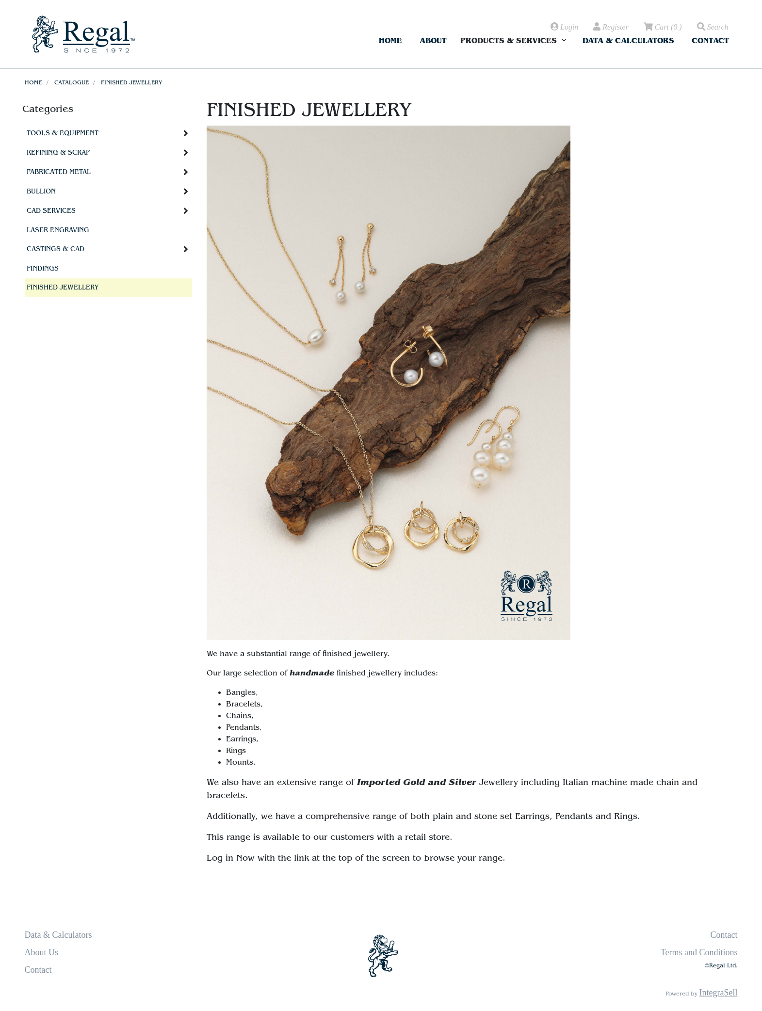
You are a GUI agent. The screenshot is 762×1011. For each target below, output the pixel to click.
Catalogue (71, 82)
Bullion (41, 191)
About (433, 40)
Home (390, 40)
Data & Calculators (628, 40)
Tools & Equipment (62, 133)
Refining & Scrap (58, 153)
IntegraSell (718, 992)
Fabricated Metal (59, 172)
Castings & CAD (55, 249)
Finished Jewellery (131, 82)
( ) (662, 27)
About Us (42, 952)
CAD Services (51, 211)
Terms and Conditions (699, 952)
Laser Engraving (58, 230)
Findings (43, 269)
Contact (710, 40)
